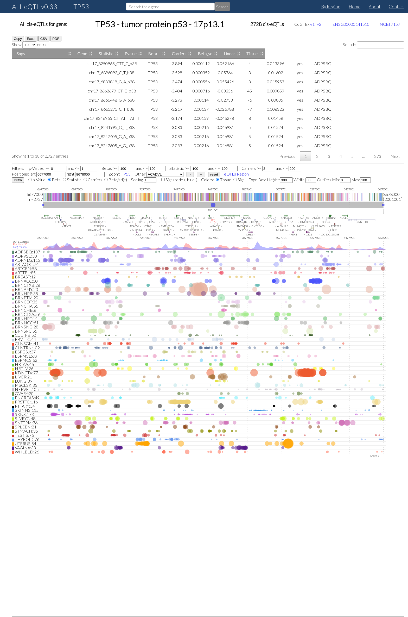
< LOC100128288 (329, 234)
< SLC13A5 (46, 217)
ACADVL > (135, 226)
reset (214, 174)
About (374, 6)
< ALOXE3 (286, 217)
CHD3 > (251, 234)
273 (377, 156)
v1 (312, 24)
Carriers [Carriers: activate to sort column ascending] (318, 53)
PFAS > (312, 230)
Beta (56, 179)
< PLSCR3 (164, 221)
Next (395, 156)
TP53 (126, 173)
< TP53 (213, 221)
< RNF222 (335, 226)
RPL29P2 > (226, 221)
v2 (319, 24)
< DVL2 (137, 234)
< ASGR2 (116, 217)
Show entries (30, 44)
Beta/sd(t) (118, 179)
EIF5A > (150, 230)
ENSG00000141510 (350, 24)
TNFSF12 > (192, 226)
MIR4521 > (300, 226)
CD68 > (196, 221)
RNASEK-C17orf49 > (100, 230)
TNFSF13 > (193, 217)
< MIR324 (136, 230)
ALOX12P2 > (77, 217)
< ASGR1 (128, 221)
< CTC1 (308, 234)
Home (354, 6)
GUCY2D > (270, 217)
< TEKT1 (66, 226)
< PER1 (293, 234)
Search (222, 6)
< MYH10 (362, 221)
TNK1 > (163, 217)
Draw (18, 180)
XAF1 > (58, 217)
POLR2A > (183, 221)
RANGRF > (317, 217)
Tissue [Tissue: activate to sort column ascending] (391, 53)
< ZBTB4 (178, 217)
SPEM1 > (169, 234)
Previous (287, 156)
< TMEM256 (166, 226)
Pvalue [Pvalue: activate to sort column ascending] (223, 53)
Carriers (95, 179)
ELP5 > (141, 221)
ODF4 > (326, 221)
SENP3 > (194, 234)
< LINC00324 (306, 221)
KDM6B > (242, 221)
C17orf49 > (100, 234)
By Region (330, 6)
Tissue (225, 179)
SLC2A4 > (146, 217)
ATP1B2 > (208, 217)
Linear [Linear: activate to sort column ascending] (368, 53)
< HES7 (288, 221)
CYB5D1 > (244, 230)
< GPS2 (151, 221)
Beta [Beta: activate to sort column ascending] (291, 53)
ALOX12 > (98, 217)
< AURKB (303, 217)
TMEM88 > (243, 226)
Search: (373, 44)
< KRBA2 (330, 217)
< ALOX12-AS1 (97, 221)
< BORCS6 (300, 230)
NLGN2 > (168, 230)
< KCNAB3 (255, 221)
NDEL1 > (345, 217)
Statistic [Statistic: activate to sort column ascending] (153, 53)
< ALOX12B (281, 226)
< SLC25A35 (317, 226)
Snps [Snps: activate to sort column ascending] (20, 53)
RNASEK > (100, 226)
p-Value (39, 179)
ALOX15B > (275, 221)
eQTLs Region (236, 173)
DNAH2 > (229, 217)
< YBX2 (147, 226)
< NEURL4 (152, 234)
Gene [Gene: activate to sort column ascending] (82, 53)
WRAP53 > (216, 226)
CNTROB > (258, 226)
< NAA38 (246, 217)
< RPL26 (332, 230)
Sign (169, 179)
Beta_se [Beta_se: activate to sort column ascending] (344, 53)
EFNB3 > (218, 230)
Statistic (74, 179)
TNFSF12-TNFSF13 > (192, 230)
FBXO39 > (61, 221)
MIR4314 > (283, 230)
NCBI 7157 (390, 24)
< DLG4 (132, 217)
